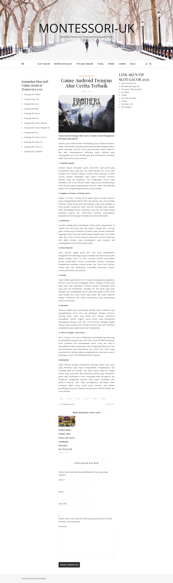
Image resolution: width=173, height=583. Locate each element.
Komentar (63, 526)
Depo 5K (35, 99)
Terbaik (103, 399)
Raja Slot (35, 118)
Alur (61, 399)
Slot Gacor (36, 113)
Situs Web (63, 503)
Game (95, 399)
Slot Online (36, 94)
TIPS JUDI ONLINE (84, 64)
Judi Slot (35, 132)
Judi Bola (35, 108)
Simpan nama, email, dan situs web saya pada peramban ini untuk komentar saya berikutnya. (85, 520)
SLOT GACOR (43, 64)
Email (61, 491)
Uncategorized (86, 76)
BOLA (133, 64)
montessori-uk (68, 404)
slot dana (125, 92)
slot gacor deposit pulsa (131, 89)
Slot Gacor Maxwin (39, 123)
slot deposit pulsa (128, 98)
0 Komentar (109, 404)
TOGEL (100, 64)
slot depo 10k (127, 104)
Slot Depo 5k (37, 142)
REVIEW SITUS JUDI (63, 64)
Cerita (78, 399)
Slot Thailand (37, 151)
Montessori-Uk (86, 28)
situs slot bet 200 (128, 83)
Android (69, 399)
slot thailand (126, 107)
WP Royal (42, 578)
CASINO (122, 64)
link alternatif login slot (130, 86)
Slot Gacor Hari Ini (39, 137)
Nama (62, 479)
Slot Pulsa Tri (37, 147)
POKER (111, 64)
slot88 (124, 95)
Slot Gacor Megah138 (40, 127)
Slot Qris (35, 104)
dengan (86, 399)
